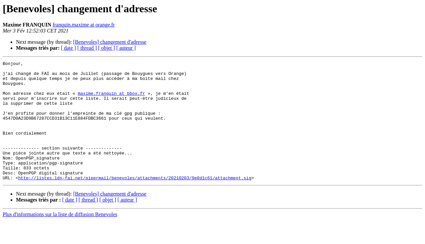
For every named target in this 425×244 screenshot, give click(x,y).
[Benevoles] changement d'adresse (109, 42)
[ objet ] (106, 48)
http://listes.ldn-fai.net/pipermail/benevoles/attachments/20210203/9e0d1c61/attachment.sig (134, 202)
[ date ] (68, 48)
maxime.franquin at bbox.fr (111, 100)
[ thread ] (87, 48)
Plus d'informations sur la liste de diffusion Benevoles (60, 238)
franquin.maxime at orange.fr (83, 25)
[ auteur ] (126, 48)
